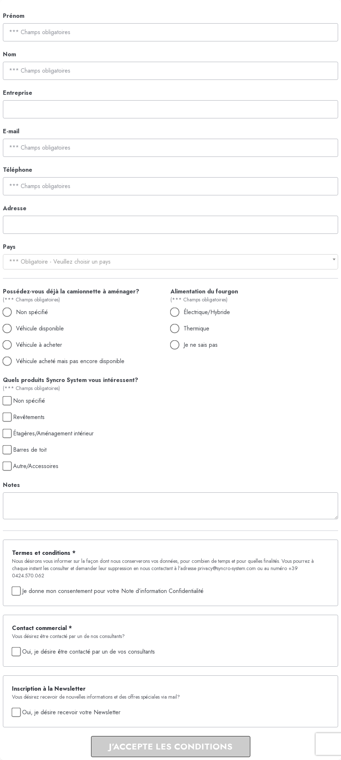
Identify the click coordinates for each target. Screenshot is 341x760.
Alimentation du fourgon (204, 291)
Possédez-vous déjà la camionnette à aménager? (71, 291)
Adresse (14, 208)
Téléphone (17, 170)
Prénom (13, 16)
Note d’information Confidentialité (162, 591)
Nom (9, 54)
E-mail (11, 131)
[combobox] (170, 261)
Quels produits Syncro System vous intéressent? (70, 380)
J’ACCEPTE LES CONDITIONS (171, 746)
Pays (9, 247)
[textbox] (170, 262)
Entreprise (17, 93)
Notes (11, 485)
